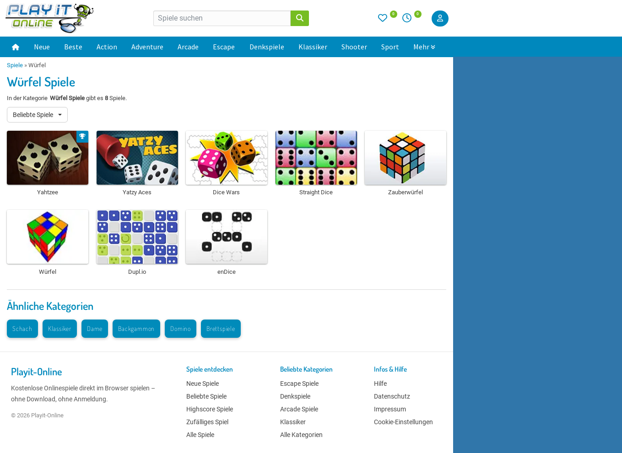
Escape (224, 46)
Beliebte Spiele (33, 114)
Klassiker (312, 46)
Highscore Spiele (209, 409)
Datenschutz (392, 396)
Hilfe (380, 383)
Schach (22, 328)
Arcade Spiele (299, 409)
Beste (73, 46)
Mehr (424, 46)
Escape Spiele (299, 383)
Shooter (354, 46)
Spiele (15, 65)
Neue (42, 46)
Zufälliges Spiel (207, 422)
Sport (390, 46)
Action (107, 46)
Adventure (147, 46)
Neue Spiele (202, 383)
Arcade (188, 46)
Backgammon (136, 328)
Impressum (390, 409)
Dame (95, 328)
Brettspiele (220, 328)
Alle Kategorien (301, 434)
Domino (180, 328)
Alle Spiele (200, 434)
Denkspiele (266, 46)
